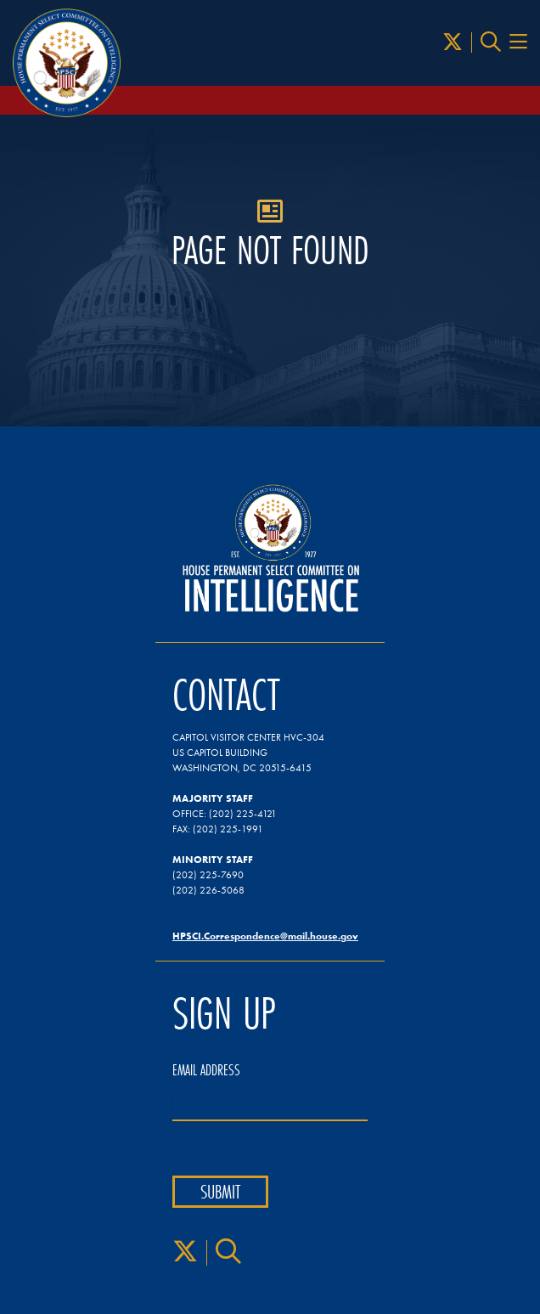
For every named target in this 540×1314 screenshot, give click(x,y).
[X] (452, 42)
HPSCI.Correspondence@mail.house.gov (265, 935)
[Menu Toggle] (518, 42)
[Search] (491, 42)
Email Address (206, 1070)
